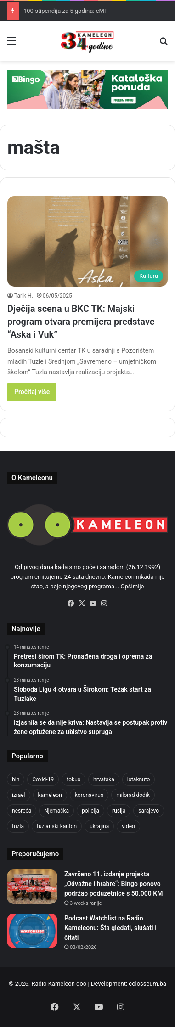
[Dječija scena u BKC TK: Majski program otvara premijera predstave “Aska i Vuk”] (87, 241)
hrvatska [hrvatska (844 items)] (103, 779)
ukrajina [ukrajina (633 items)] (99, 826)
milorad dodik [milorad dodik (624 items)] (133, 795)
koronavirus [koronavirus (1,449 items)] (89, 795)
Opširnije (132, 586)
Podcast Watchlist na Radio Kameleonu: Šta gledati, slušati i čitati (110, 927)
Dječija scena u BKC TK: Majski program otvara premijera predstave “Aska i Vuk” (81, 321)
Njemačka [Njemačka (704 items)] (56, 810)
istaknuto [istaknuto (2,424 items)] (138, 779)
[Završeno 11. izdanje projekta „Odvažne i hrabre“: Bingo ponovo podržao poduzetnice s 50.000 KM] (32, 886)
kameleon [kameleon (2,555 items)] (50, 795)
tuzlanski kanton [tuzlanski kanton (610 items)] (57, 826)
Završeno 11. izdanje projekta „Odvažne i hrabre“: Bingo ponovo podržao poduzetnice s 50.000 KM (113, 883)
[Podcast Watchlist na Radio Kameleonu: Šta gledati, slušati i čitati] (32, 931)
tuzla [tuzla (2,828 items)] (18, 826)
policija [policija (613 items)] (90, 810)
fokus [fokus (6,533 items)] (73, 779)
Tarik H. (23, 296)
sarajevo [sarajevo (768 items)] (148, 810)
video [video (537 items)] (128, 826)
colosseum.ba (147, 983)
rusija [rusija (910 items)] (118, 810)
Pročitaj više (32, 391)
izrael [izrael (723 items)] (18, 795)
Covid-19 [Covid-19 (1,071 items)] (43, 779)
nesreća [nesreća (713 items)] (21, 810)
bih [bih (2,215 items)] (15, 779)
